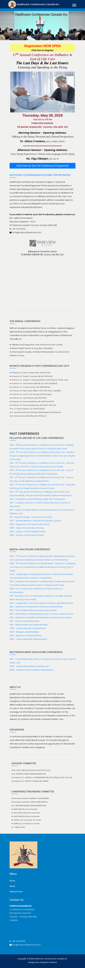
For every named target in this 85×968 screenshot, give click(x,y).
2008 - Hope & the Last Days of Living (27, 528)
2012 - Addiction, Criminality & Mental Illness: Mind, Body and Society (40, 617)
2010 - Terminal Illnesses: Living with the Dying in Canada (35, 520)
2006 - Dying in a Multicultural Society (27, 535)
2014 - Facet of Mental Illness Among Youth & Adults (33, 610)
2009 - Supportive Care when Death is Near (29, 524)
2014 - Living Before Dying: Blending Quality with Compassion (37, 499)
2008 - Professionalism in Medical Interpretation (31, 670)
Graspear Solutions (48, 962)
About (12, 886)
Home (12, 881)
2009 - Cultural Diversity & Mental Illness (28, 628)
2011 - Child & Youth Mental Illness (25, 621)
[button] (74, 4)
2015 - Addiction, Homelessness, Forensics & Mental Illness (36, 606)
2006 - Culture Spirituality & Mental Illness (28, 639)
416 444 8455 (18, 228)
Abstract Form (16, 891)
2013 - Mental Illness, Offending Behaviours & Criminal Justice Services (41, 614)
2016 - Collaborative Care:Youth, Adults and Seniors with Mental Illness (41, 603)
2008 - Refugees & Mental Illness (24, 632)
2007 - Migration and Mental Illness (25, 635)
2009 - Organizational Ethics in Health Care (29, 666)
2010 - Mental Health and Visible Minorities (29, 624)
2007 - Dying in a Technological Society (28, 531)
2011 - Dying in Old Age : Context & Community (31, 517)
